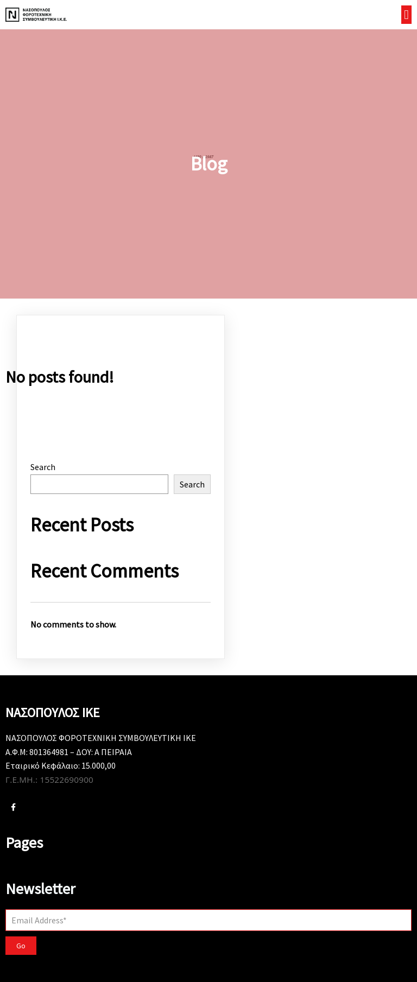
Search (42, 466)
